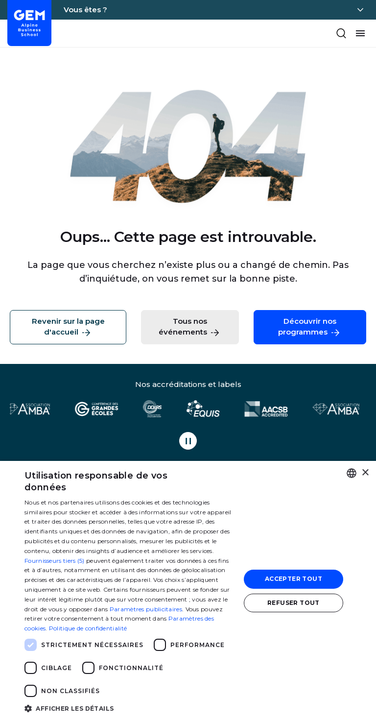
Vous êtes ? (85, 9)
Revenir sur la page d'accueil (68, 327)
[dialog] (188, 591)
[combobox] (351, 473)
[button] (129, 708)
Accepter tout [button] (293, 578)
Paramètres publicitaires (146, 609)
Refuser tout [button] (293, 602)
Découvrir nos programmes (309, 327)
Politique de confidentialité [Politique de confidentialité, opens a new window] (88, 628)
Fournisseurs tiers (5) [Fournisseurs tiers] (54, 560)
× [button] (365, 473)
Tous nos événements (190, 327)
